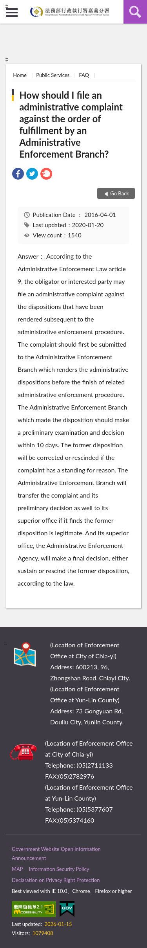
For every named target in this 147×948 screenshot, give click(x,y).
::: (6, 6)
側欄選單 (12, 12)
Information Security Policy (59, 869)
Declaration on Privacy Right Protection (56, 880)
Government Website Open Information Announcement (56, 853)
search (135, 12)
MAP (17, 869)
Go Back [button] (119, 193)
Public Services (52, 75)
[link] (18, 175)
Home (20, 75)
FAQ (84, 75)
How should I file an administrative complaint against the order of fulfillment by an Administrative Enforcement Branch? (71, 124)
